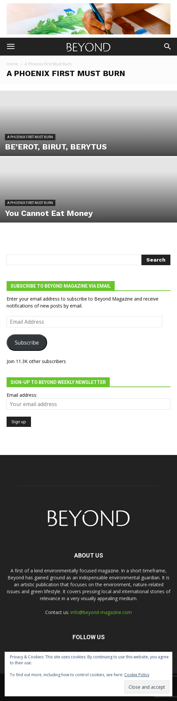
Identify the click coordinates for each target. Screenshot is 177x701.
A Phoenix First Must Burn (30, 137)
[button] (10, 47)
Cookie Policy (136, 675)
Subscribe (27, 342)
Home (12, 64)
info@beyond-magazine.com (101, 612)
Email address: (22, 395)
